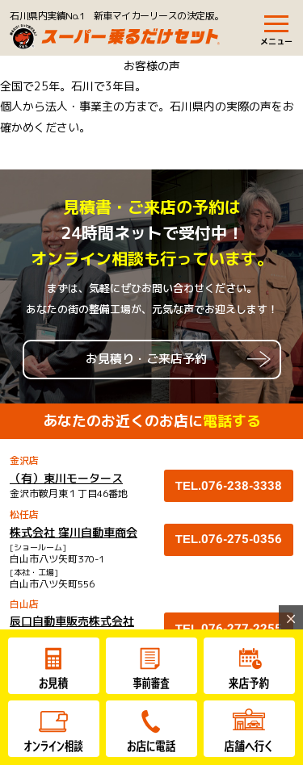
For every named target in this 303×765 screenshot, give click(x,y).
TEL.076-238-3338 (229, 486)
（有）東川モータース (66, 478)
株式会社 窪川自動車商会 (73, 532)
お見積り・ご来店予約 (146, 358)
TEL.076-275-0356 (229, 539)
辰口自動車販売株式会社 (72, 621)
